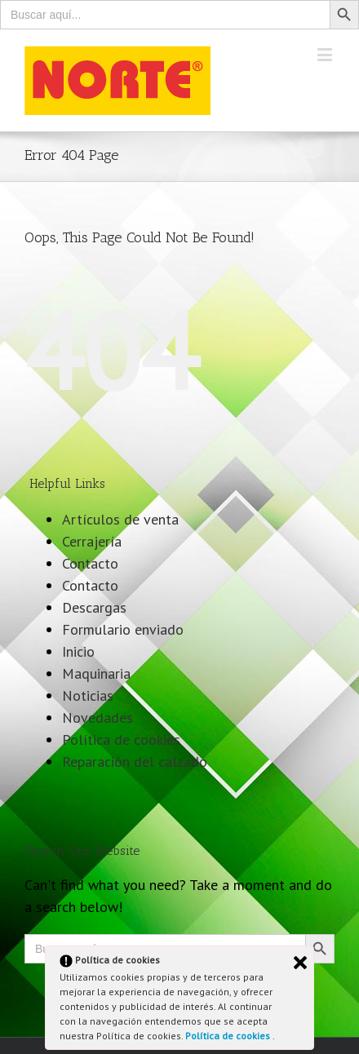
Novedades (97, 717)
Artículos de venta (120, 519)
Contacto (90, 563)
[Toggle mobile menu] (326, 54)
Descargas (94, 607)
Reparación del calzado (134, 761)
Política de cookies (229, 1036)
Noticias (87, 695)
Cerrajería (92, 541)
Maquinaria (96, 673)
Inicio (78, 651)
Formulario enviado (123, 629)
